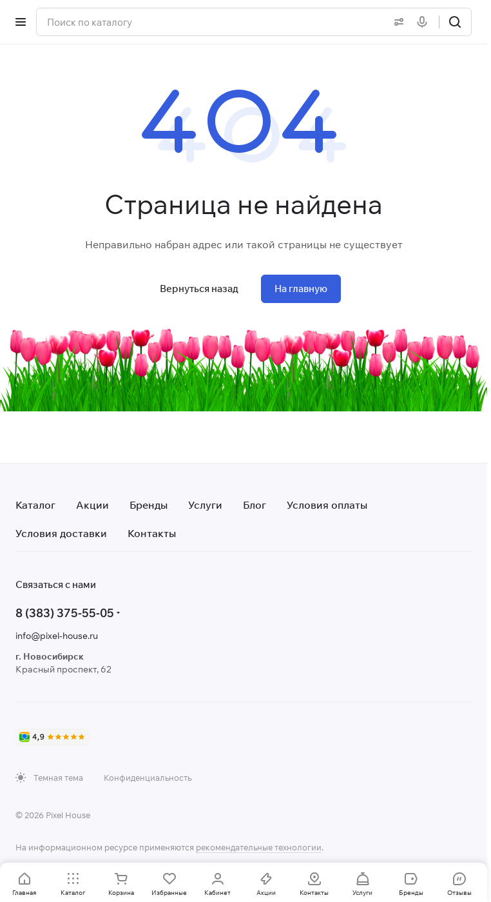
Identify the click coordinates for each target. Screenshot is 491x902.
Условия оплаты (327, 504)
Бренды (149, 504)
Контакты (152, 533)
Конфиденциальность (147, 777)
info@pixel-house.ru (56, 636)
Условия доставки (61, 533)
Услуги (205, 504)
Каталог (35, 504)
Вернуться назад (199, 288)
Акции (92, 504)
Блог (254, 504)
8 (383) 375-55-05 (64, 612)
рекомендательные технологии (259, 847)
